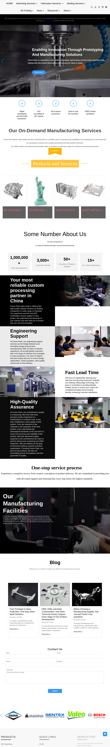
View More (39, 72)
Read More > (14, 629)
